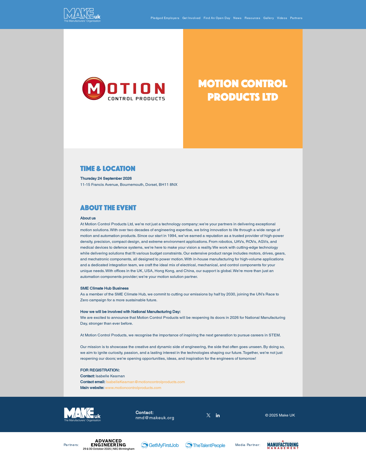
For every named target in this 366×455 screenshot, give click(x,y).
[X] (208, 415)
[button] (163, 18)
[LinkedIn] (217, 415)
